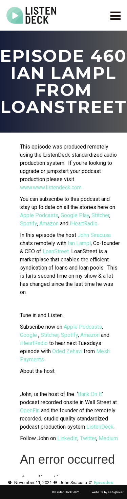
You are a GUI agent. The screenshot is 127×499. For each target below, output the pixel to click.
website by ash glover (108, 492)
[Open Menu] (115, 15)
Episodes (103, 482)
